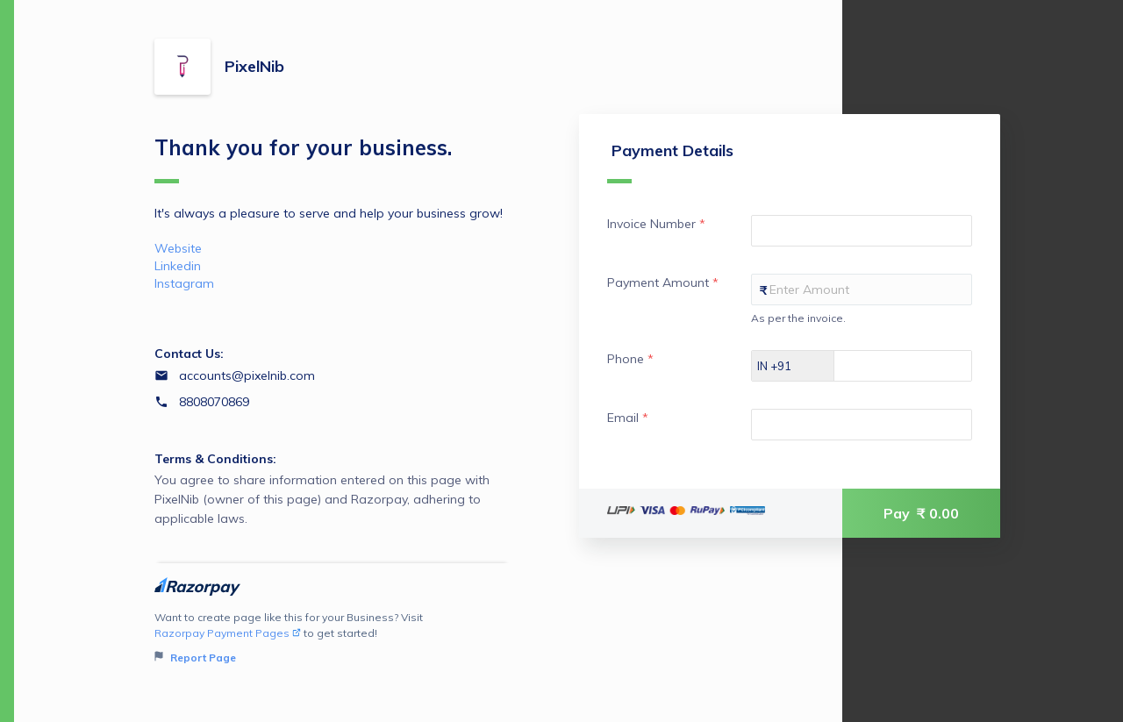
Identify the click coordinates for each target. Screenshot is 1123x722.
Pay (921, 513)
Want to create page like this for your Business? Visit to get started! (332, 638)
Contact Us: (189, 353)
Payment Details (670, 161)
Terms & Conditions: (215, 459)
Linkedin (177, 266)
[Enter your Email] (861, 424)
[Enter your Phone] (918, 366)
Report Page (195, 657)
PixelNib (254, 66)
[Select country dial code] (793, 366)
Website (178, 248)
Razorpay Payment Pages (227, 633)
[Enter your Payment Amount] (861, 289)
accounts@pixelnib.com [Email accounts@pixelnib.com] (247, 375)
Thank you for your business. (303, 158)
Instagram (184, 283)
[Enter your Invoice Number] (861, 231)
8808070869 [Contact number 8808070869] (214, 402)
